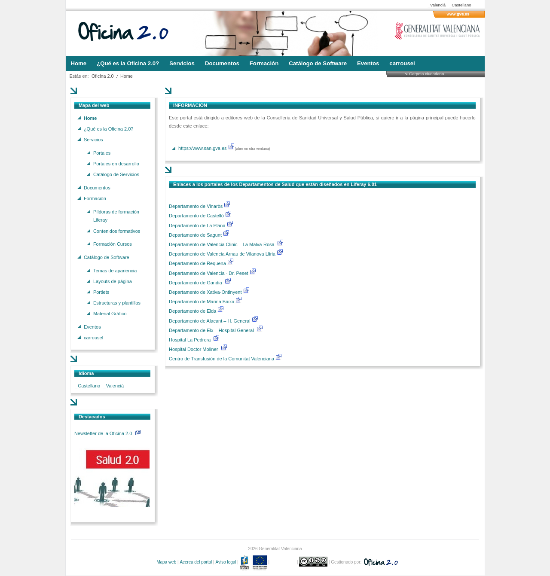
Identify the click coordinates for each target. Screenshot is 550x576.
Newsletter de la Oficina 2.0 (107, 433)
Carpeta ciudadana (426, 73)
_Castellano (460, 5)
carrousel (93, 337)
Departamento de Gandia (196, 282)
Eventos (92, 326)
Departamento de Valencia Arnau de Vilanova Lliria (223, 253)
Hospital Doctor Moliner (193, 349)
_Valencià (437, 5)
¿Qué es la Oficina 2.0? (109, 128)
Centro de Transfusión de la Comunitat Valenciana (221, 358)
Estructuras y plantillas (117, 302)
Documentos (97, 187)
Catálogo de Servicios (116, 174)
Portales (101, 152)
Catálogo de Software (106, 256)
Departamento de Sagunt (196, 235)
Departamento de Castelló (196, 215)
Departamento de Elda (193, 311)
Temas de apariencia (115, 270)
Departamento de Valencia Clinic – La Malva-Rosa (222, 244)
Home (126, 76)
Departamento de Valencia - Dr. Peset (208, 273)
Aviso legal (225, 562)
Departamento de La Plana (201, 225)
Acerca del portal (196, 562)
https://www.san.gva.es (202, 148)
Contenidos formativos (116, 230)
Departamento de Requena (198, 263)
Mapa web (166, 562)
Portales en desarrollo (116, 163)
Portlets (101, 291)
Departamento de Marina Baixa (202, 301)
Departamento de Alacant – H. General (210, 320)
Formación (95, 198)
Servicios (93, 139)
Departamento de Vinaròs (196, 206)
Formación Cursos (112, 244)
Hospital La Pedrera (190, 339)
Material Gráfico (110, 313)
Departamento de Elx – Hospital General (212, 330)
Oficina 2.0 (103, 76)
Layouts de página (112, 280)
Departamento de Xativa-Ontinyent (205, 292)
